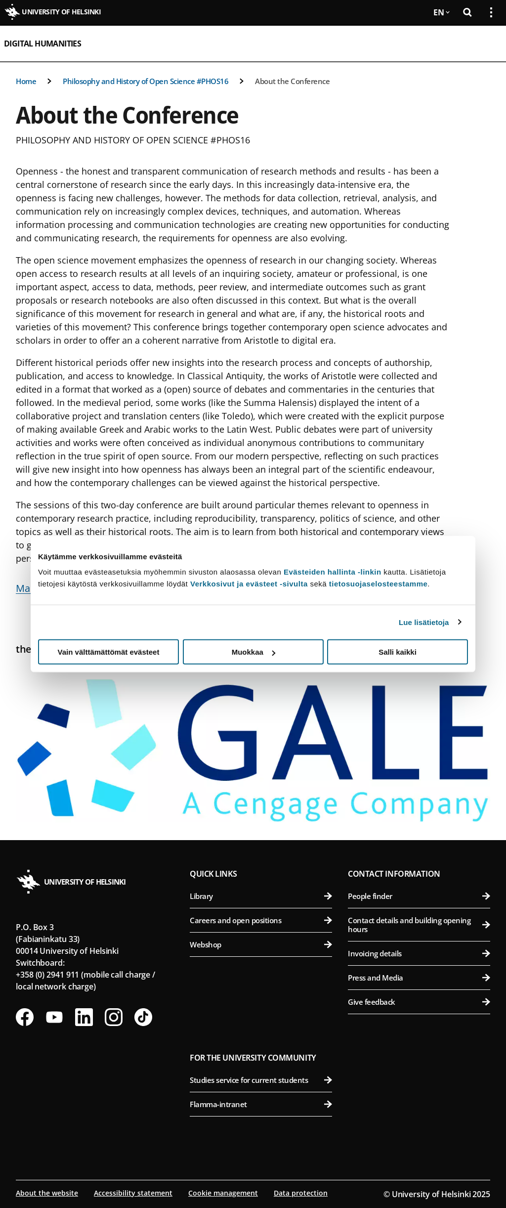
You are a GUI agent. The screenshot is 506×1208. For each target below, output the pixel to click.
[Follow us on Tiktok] (143, 1017)
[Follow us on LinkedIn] (84, 1017)
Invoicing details (419, 953)
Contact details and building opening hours (419, 924)
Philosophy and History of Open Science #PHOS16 (145, 81)
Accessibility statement (133, 1193)
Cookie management (223, 1193)
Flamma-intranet (261, 1104)
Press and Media (419, 978)
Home (26, 81)
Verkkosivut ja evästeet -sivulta (249, 584)
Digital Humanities (42, 43)
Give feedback (419, 1002)
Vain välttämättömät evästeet (109, 652)
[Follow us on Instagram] (114, 1017)
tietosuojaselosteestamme (378, 584)
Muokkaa (253, 652)
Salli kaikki (398, 652)
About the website (47, 1193)
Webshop (261, 944)
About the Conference (292, 81)
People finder (419, 896)
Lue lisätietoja (424, 622)
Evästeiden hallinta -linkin (332, 572)
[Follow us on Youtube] (54, 1017)
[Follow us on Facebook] (25, 1017)
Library (261, 896)
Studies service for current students (261, 1080)
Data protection (301, 1193)
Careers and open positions (261, 920)
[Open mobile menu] (487, 43)
